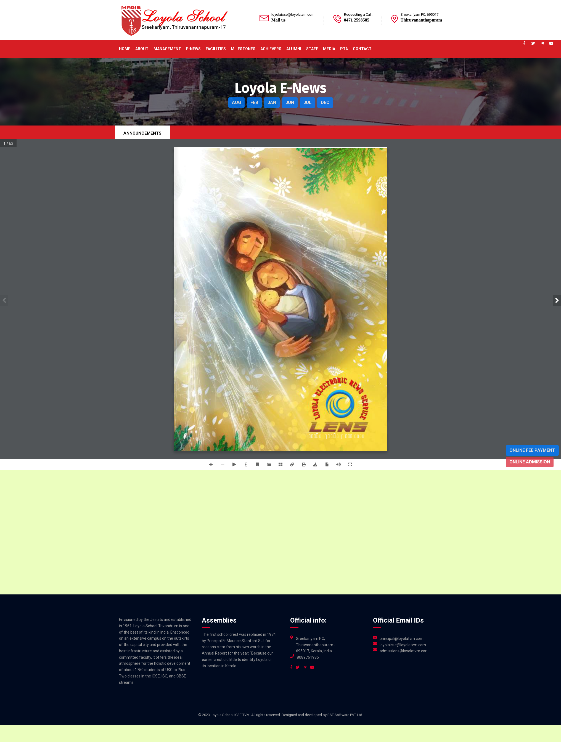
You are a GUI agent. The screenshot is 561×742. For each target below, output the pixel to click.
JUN (289, 102)
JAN (272, 102)
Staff (312, 49)
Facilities (216, 49)
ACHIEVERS (270, 49)
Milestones (243, 49)
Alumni (293, 49)
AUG (236, 102)
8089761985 (308, 657)
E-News (193, 49)
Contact (362, 49)
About (142, 49)
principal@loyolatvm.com (402, 638)
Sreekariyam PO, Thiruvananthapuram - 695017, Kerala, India (315, 644)
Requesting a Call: (358, 14)
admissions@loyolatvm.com (403, 651)
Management (167, 49)
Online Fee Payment (532, 450)
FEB (254, 102)
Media (329, 49)
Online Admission (529, 462)
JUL (307, 102)
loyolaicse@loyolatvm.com (292, 14)
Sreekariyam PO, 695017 (419, 14)
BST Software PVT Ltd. (345, 715)
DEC (325, 102)
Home (124, 49)
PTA (344, 49)
